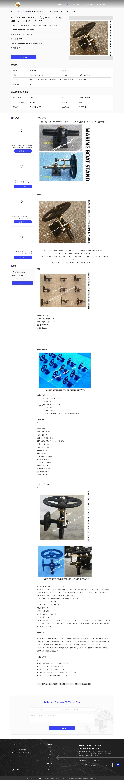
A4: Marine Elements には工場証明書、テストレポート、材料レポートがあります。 (73, 672)
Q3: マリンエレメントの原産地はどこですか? (53, 669)
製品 (67, 4)
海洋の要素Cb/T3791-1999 (66, 684)
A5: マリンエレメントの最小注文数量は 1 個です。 (73, 675)
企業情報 (76, 4)
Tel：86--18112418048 (19, 749)
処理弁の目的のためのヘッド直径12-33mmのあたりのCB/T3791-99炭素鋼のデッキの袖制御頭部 (22, 147)
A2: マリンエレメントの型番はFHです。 (73, 666)
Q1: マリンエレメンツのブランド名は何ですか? (53, 663)
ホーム (60, 4)
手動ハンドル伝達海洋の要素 (83, 684)
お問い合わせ (88, 4)
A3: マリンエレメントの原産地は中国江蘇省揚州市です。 (73, 669)
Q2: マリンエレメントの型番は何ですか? (51, 666)
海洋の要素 (25, 11)
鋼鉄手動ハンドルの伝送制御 (49, 684)
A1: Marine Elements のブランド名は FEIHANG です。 (73, 663)
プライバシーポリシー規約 (34, 778)
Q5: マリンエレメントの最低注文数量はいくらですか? (55, 675)
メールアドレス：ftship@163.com (22, 753)
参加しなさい (107, 765)
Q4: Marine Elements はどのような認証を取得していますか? (57, 672)
